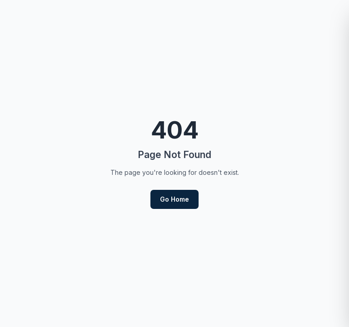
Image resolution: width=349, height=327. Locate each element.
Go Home (174, 199)
